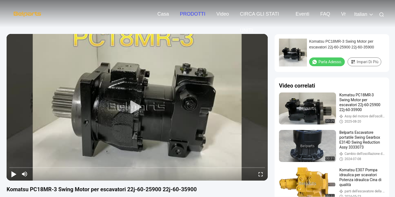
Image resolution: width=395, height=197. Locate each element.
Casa (163, 14)
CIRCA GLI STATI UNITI (259, 16)
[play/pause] (13, 174)
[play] (137, 107)
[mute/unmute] (24, 174)
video (222, 14)
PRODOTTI (192, 14)
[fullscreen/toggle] (260, 174)
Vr (343, 14)
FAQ (325, 14)
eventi (302, 14)
